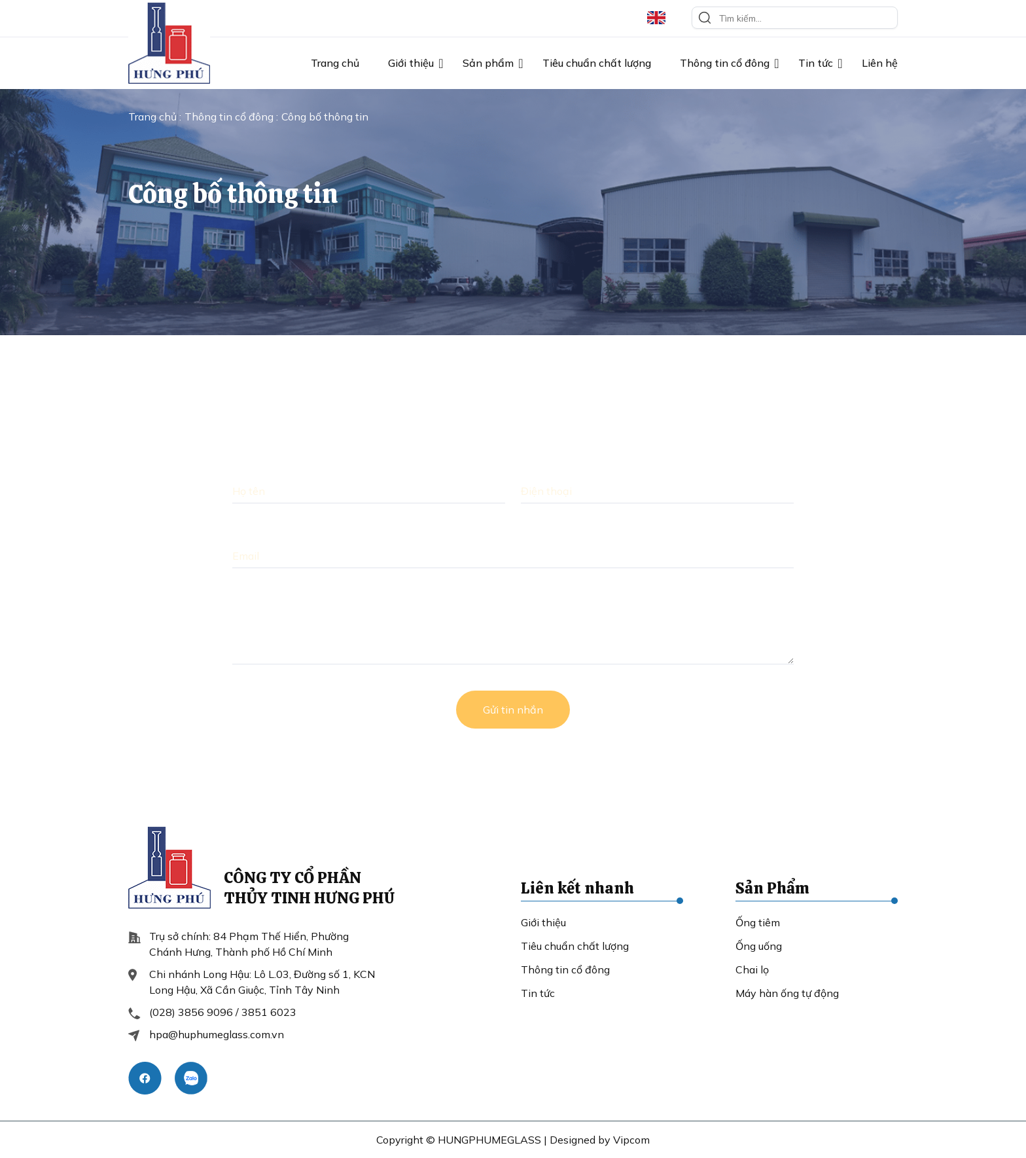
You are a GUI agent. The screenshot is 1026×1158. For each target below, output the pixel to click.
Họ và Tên (258, 466)
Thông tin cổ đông (725, 62)
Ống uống (758, 945)
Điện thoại (547, 466)
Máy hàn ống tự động (787, 993)
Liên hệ (880, 62)
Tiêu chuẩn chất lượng (596, 62)
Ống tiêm (757, 922)
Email (245, 530)
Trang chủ (335, 62)
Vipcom (631, 1139)
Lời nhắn (253, 595)
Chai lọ (752, 969)
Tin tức (815, 62)
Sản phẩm (488, 62)
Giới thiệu (411, 62)
